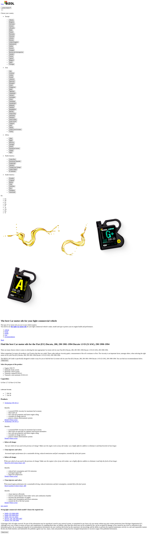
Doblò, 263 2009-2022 (11, 515)
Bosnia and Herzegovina (16, 52)
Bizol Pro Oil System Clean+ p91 (15, 463)
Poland (11, 32)
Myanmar (12, 81)
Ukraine (11, 38)
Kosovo (11, 48)
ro (5, 211)
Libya (10, 138)
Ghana (11, 146)
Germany (11, 24)
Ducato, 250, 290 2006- (12, 520)
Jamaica (11, 165)
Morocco (11, 142)
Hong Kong (12, 113)
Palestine (11, 117)
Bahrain (11, 111)
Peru (10, 188)
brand (6, 331)
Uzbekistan (12, 93)
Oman (11, 85)
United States (13, 169)
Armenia (11, 73)
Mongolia (11, 83)
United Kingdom (13, 42)
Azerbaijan (12, 97)
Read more (5, 360)
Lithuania (11, 28)
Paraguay (12, 190)
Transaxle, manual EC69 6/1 (13, 373)
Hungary (11, 50)
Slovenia (11, 36)
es (5, 202)
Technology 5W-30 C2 (12, 421)
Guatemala (12, 163)
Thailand (11, 123)
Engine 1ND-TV (10, 368)
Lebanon (11, 79)
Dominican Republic (15, 161)
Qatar (10, 89)
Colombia (12, 186)
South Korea (12, 121)
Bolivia (11, 182)
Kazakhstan (12, 103)
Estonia (11, 40)
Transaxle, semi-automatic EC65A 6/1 (16, 375)
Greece (11, 26)
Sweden (11, 54)
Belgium (11, 60)
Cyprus (11, 58)
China (11, 99)
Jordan (11, 75)
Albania (11, 20)
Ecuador (11, 178)
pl (5, 206)
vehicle (7, 330)
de (5, 200)
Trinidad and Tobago (15, 167)
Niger (10, 152)
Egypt (10, 140)
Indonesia (12, 115)
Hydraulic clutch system (12, 371)
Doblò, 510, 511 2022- (11, 517)
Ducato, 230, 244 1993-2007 (13, 518)
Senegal (11, 144)
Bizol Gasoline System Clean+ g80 (15, 486)
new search (4, 506)
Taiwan (11, 127)
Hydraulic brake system (12, 370)
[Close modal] (2, 10)
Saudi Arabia (12, 119)
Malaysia (11, 105)
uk (6, 209)
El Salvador (12, 171)
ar (5, 207)
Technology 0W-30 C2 (12, 403)
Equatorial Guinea (14, 148)
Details (7, 420)
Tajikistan (11, 91)
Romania (11, 34)
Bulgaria (11, 22)
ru (5, 204)
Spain (10, 62)
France (11, 56)
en (5, 199)
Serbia (11, 46)
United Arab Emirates (15, 129)
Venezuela (12, 192)
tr (5, 213)
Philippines (12, 87)
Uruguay (11, 180)
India (10, 125)
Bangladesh (12, 109)
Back (2, 340)
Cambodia (12, 101)
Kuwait (11, 77)
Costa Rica (12, 159)
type (6, 335)
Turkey (11, 131)
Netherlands (12, 44)
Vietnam (11, 95)
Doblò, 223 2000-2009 (11, 513)
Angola (11, 150)
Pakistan (11, 107)
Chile (10, 184)
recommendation (10, 337)
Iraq (10, 71)
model (6, 333)
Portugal (11, 64)
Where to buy (13, 420)
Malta (10, 30)
